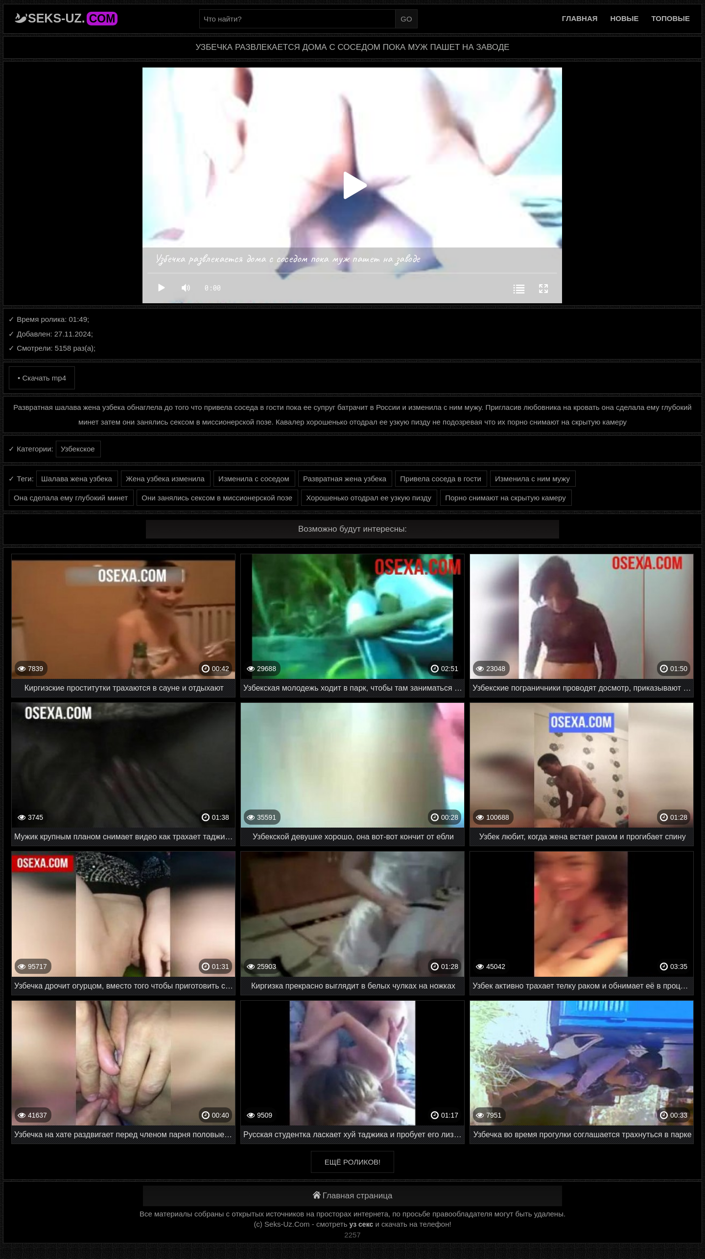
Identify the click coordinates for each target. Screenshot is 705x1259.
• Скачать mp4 (42, 378)
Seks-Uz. (73, 18)
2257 (352, 1235)
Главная (580, 18)
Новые (625, 18)
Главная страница (353, 1195)
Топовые (671, 18)
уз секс (362, 1224)
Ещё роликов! (352, 1162)
